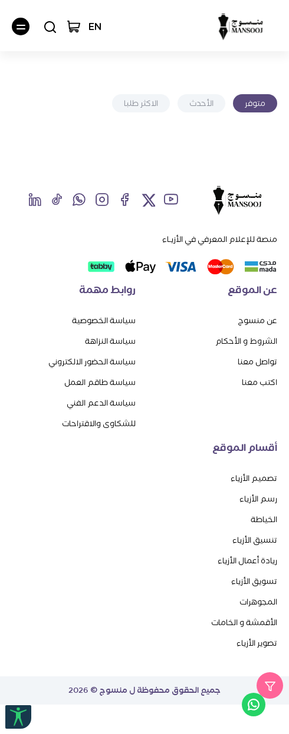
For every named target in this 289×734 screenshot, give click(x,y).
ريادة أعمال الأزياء (247, 560)
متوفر (255, 103)
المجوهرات (258, 602)
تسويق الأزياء (254, 581)
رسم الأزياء (258, 499)
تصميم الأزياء (254, 478)
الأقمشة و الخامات (244, 622)
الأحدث (201, 103)
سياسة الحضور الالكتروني (92, 361)
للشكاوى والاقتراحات (99, 423)
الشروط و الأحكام (246, 341)
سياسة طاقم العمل (100, 382)
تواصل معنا (257, 361)
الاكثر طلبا (141, 103)
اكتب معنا (259, 382)
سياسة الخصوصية (104, 320)
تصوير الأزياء (257, 643)
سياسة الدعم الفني (101, 403)
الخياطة (264, 519)
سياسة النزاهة (110, 341)
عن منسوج (257, 320)
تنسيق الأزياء (254, 540)
